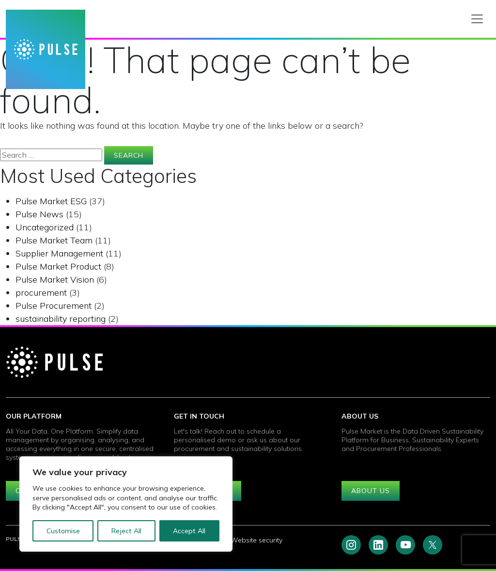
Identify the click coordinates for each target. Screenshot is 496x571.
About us (370, 490)
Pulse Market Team (54, 240)
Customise (63, 530)
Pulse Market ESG (51, 201)
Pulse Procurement (54, 305)
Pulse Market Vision (55, 279)
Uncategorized (45, 227)
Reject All (126, 530)
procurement (41, 292)
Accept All (189, 530)
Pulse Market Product (58, 266)
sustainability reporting (61, 318)
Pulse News (39, 214)
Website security (256, 540)
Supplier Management (59, 253)
